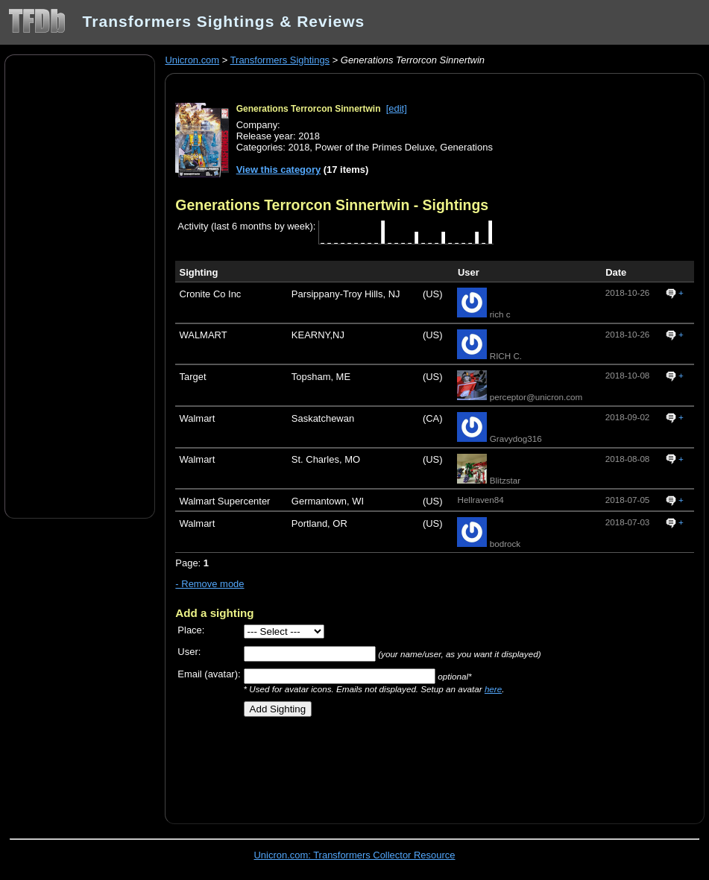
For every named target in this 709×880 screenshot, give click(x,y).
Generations (466, 147)
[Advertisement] (79, 285)
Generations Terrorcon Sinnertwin (308, 109)
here (493, 689)
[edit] (396, 108)
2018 (299, 147)
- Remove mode (209, 583)
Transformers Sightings (280, 60)
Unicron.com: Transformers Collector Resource (355, 855)
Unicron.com (192, 60)
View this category (278, 169)
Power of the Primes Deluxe (375, 147)
